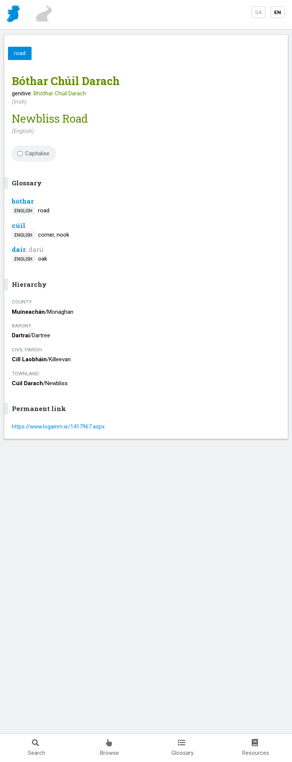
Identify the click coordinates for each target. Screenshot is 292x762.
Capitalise (33, 153)
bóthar (23, 201)
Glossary (182, 747)
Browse (109, 747)
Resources (255, 747)
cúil (18, 225)
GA (258, 12)
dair (19, 249)
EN (277, 12)
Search (36, 747)
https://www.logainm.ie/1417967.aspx (58, 426)
